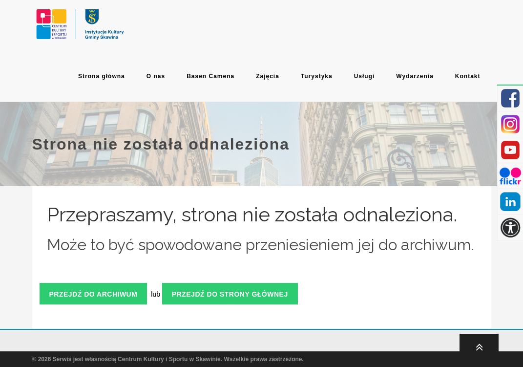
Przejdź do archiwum (93, 294)
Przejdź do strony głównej (230, 294)
